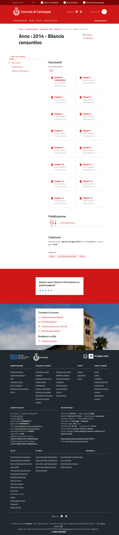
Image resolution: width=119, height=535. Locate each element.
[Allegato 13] (81, 181)
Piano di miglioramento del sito (21, 463)
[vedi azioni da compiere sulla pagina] (87, 38)
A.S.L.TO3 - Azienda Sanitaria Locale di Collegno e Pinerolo (56, 463)
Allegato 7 (87, 130)
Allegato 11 (87, 164)
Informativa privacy (17, 487)
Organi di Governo (16, 372)
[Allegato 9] (81, 147)
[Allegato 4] (52, 114)
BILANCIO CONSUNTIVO (60, 79)
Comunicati (81, 375)
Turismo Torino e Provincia (69, 463)
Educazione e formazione (44, 395)
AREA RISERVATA (58, 531)
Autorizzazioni (40, 385)
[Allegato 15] (81, 198)
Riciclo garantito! (41, 470)
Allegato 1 (87, 77)
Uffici (12, 378)
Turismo (58, 392)
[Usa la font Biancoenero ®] (49, 2)
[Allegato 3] (81, 97)
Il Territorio (98, 378)
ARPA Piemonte (66, 467)
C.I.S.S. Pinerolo (65, 460)
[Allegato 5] (81, 114)
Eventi (96, 372)
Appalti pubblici (41, 382)
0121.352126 (18, 416)
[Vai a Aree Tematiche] (70, 2)
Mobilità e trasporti (62, 375)
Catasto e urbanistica (43, 389)
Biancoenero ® (68, 529)
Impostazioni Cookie (17, 494)
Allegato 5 (87, 113)
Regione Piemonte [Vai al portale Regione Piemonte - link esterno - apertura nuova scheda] (17, 2)
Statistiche (14, 504)
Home (21, 29)
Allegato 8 (59, 147)
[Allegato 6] (52, 130)
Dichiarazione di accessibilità (20, 460)
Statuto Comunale (16, 484)
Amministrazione (31, 29)
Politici (12, 392)
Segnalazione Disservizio (18, 474)
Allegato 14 (59, 198)
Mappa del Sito (15, 507)
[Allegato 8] (52, 147)
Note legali (14, 490)
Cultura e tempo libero (43, 392)
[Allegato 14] (52, 198)
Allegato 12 (59, 181)
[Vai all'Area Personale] (93, 2)
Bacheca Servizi (15, 480)
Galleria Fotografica (101, 382)
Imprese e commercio (63, 372)
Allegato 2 (59, 97)
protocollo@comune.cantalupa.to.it (27, 428)
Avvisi (80, 378)
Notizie (80, 372)
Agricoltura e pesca (42, 372)
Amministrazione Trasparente (20, 457)
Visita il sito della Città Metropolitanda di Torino (52, 460)
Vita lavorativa (61, 395)
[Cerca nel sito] (104, 11)
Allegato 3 (87, 97)
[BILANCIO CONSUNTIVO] (52, 77)
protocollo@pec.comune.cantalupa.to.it (28, 426)
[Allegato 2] (52, 97)
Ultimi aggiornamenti (17, 500)
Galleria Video (99, 385)
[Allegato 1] (81, 77)
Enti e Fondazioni (16, 385)
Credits (12, 497)
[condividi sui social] (87, 34)
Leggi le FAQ (14, 467)
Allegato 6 (59, 130)
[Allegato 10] (52, 164)
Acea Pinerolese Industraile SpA (71, 457)
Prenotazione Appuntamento (20, 470)
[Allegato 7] (81, 130)
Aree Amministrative (17, 375)
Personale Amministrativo (19, 389)
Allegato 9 (87, 147)
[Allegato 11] (81, 164)
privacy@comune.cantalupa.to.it (76, 441)
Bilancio (58, 29)
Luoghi (96, 375)
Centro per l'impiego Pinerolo (46, 467)
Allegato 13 (87, 181)
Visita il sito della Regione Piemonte (48, 457)
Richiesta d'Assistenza (18, 477)
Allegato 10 (59, 164)
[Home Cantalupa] (32, 11)
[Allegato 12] (52, 181)
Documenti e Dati (46, 29)
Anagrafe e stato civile (43, 378)
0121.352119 (18, 418)
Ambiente (39, 375)
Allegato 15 (87, 198)
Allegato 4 (59, 113)
